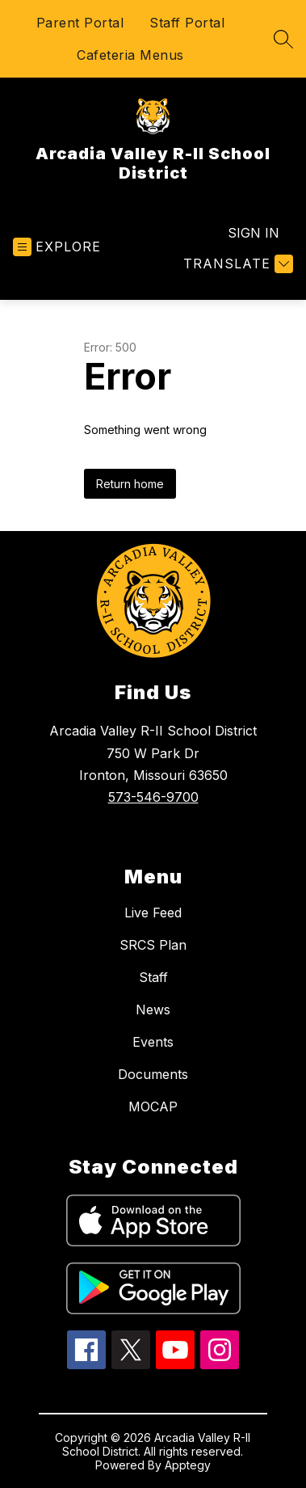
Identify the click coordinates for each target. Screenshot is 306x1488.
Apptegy (188, 1465)
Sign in (253, 233)
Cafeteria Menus (130, 55)
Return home (130, 484)
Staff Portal (186, 23)
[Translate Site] (236, 264)
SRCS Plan (153, 945)
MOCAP (153, 1106)
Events (153, 1042)
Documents (153, 1074)
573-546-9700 (153, 797)
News (153, 1009)
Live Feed (153, 912)
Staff (153, 977)
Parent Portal (80, 23)
